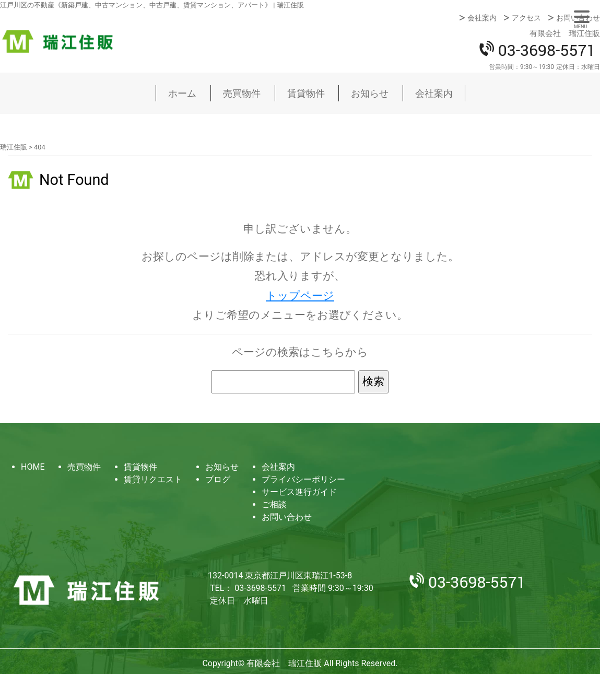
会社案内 (482, 18)
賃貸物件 (306, 93)
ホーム (182, 93)
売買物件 (242, 93)
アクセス (526, 18)
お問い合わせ (578, 18)
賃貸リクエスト (153, 479)
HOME (32, 467)
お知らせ (370, 93)
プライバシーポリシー (303, 479)
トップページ (300, 295)
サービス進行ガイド (299, 492)
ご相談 (274, 504)
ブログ (217, 479)
